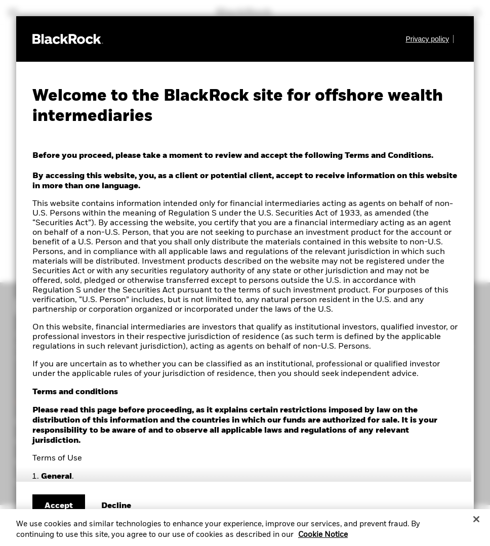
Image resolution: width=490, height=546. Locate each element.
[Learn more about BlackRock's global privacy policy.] (429, 39)
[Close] (476, 524)
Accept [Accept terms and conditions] (59, 506)
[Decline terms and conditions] (116, 506)
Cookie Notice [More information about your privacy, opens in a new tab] (323, 539)
